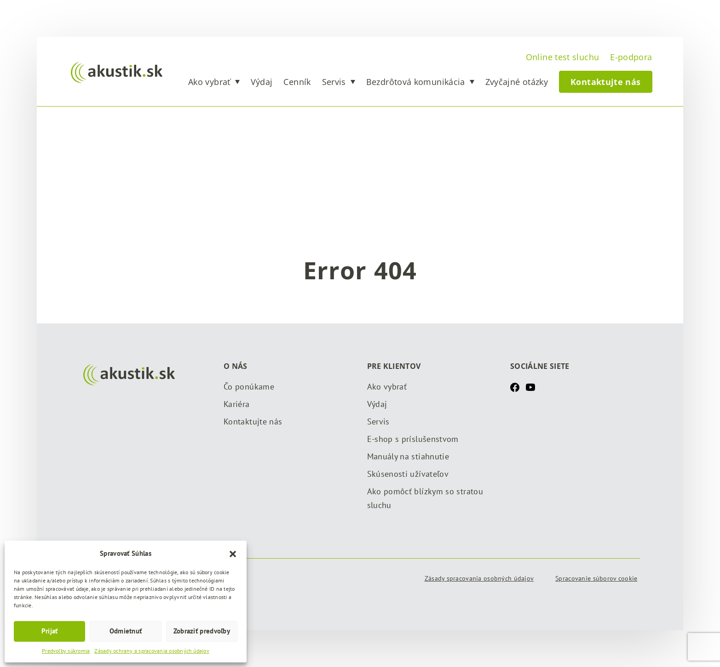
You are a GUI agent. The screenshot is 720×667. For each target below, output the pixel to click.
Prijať (49, 631)
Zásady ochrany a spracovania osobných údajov (151, 650)
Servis (334, 81)
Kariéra (237, 404)
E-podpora (631, 56)
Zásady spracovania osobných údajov (479, 578)
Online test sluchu (562, 56)
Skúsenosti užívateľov (408, 474)
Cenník (297, 81)
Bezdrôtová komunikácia (415, 81)
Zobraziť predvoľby (201, 631)
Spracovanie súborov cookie (596, 578)
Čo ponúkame (249, 386)
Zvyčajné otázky (516, 81)
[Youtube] (530, 387)
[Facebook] (514, 387)
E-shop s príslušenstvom (413, 439)
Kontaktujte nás (605, 81)
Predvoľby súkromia (66, 650)
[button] (232, 553)
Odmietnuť (125, 631)
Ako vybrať (209, 81)
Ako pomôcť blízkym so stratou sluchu (425, 498)
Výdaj (262, 81)
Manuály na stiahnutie (408, 456)
